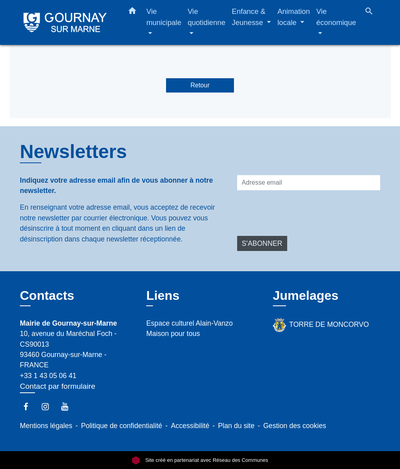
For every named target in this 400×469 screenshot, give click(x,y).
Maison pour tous (173, 334)
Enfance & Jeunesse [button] (249, 17)
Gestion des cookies (294, 426)
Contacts (47, 295)
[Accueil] (65, 22)
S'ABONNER (262, 243)
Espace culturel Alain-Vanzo (189, 323)
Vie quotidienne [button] (206, 17)
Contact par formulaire (57, 386)
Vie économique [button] (336, 17)
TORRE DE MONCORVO (321, 325)
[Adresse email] (308, 182)
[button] (132, 12)
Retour (199, 85)
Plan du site (236, 426)
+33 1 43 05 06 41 (48, 376)
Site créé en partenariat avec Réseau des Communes (200, 460)
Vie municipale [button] (164, 17)
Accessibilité (190, 426)
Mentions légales (46, 426)
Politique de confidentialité (121, 426)
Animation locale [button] (294, 17)
